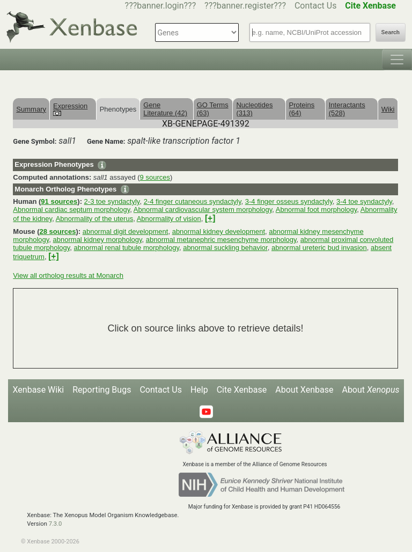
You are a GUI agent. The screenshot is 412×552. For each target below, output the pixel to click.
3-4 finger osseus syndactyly (289, 201)
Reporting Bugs (101, 390)
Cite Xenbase (242, 390)
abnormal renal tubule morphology (126, 248)
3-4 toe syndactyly (364, 201)
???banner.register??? (245, 6)
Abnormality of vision (169, 219)
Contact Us (316, 6)
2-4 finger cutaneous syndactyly (192, 201)
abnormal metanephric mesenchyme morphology (221, 239)
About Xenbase (304, 390)
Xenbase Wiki (38, 390)
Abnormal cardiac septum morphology (71, 209)
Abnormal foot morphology (316, 209)
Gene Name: (106, 141)
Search (390, 32)
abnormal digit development (125, 231)
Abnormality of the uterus (95, 219)
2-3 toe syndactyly (112, 201)
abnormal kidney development (218, 231)
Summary (31, 109)
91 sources (59, 201)
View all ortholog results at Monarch (68, 275)
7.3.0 (55, 523)
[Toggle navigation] (397, 59)
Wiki (388, 109)
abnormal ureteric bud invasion (319, 248)
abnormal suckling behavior (225, 248)
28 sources (57, 231)
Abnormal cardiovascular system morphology (203, 209)
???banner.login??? (160, 6)
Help (199, 390)
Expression (70, 109)
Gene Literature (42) (165, 109)
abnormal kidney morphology (97, 239)
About (370, 390)
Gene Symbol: (34, 141)
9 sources (155, 177)
